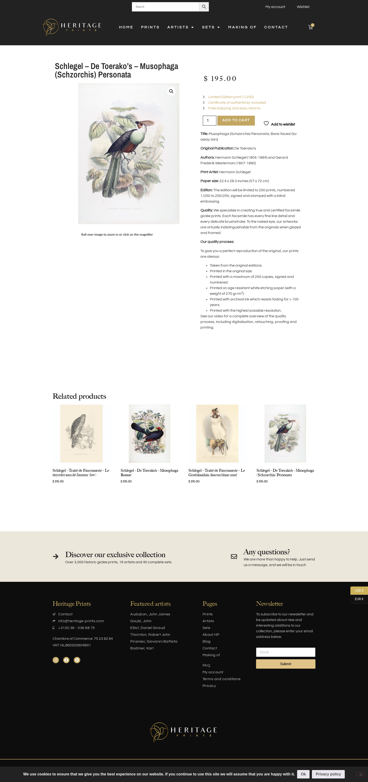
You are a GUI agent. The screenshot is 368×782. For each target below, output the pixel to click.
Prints (150, 27)
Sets (211, 27)
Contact (276, 27)
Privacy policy (328, 774)
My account (275, 7)
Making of (242, 27)
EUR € (357, 599)
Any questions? (267, 551)
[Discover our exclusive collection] (56, 556)
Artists (181, 27)
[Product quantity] (209, 121)
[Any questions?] (234, 556)
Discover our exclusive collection (115, 554)
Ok (303, 774)
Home (126, 27)
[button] (171, 91)
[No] (360, 774)
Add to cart (236, 120)
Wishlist (303, 7)
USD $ (357, 590)
